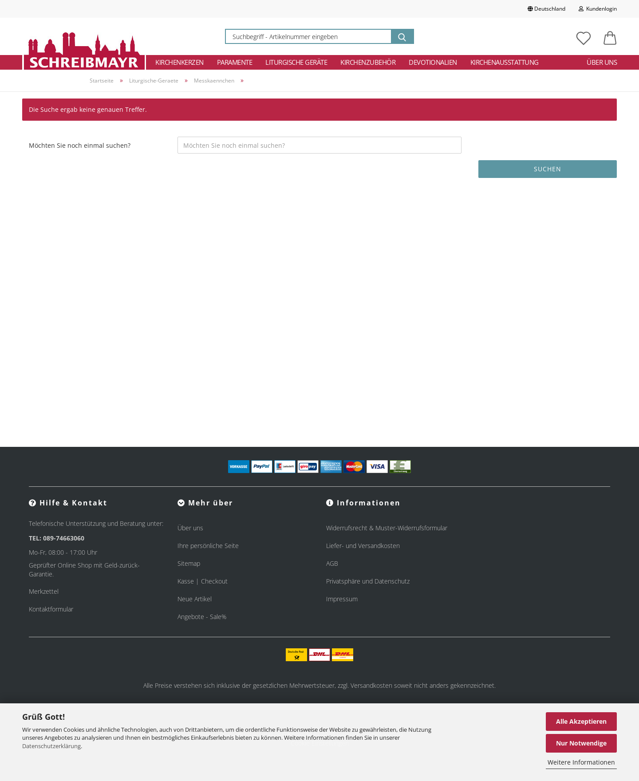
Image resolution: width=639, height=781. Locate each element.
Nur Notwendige (581, 743)
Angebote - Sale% (202, 616)
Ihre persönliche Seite (208, 545)
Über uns (602, 62)
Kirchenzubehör (367, 62)
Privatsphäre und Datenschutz (368, 581)
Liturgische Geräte (296, 62)
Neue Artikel (195, 599)
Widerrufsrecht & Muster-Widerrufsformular (386, 528)
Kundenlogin (598, 8)
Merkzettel (44, 591)
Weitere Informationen (581, 762)
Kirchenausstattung (504, 62)
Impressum (342, 599)
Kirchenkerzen (179, 62)
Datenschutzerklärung (51, 746)
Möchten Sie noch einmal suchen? (79, 145)
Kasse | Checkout (203, 581)
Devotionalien (433, 62)
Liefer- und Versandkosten (363, 545)
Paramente (234, 62)
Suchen (547, 169)
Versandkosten (371, 685)
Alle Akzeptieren (581, 721)
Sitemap (189, 563)
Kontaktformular (51, 609)
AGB (332, 563)
